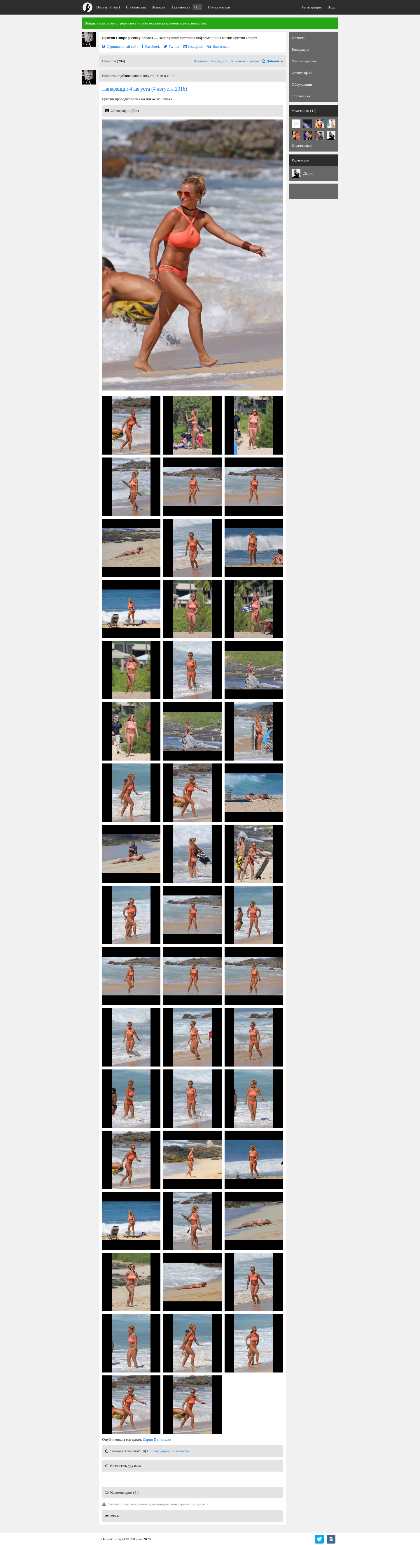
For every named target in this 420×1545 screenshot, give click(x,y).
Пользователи (219, 7)
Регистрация (312, 7)
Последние (219, 61)
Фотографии (302, 73)
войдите (163, 1504)
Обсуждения (302, 84)
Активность (186, 7)
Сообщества (136, 7)
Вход (331, 7)
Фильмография (304, 61)
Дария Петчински (157, 1439)
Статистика (301, 96)
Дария (308, 173)
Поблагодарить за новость (168, 1451)
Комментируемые (245, 61)
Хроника (201, 61)
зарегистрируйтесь (121, 23)
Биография (300, 49)
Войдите (91, 23)
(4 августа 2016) (144, 89)
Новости (158, 7)
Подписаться (302, 145)
